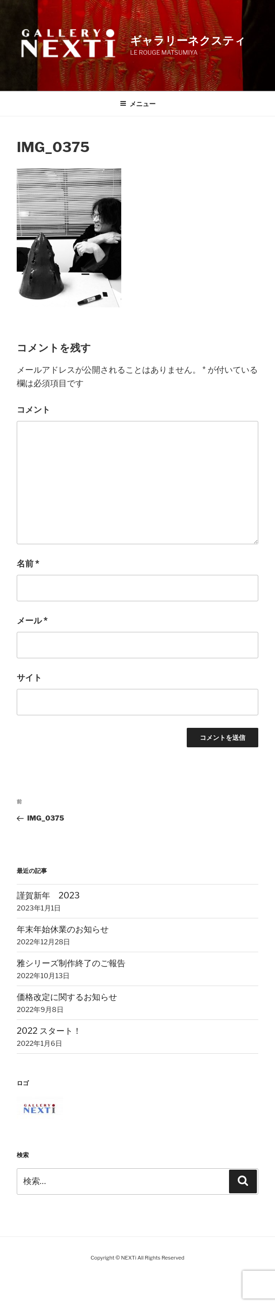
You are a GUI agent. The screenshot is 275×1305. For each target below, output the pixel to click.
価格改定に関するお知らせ (67, 997)
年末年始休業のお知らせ (63, 929)
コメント (33, 409)
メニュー (138, 104)
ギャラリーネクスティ (188, 40)
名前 (28, 563)
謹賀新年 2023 (48, 895)
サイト (29, 677)
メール (32, 620)
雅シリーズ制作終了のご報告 (71, 963)
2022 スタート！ (49, 1031)
